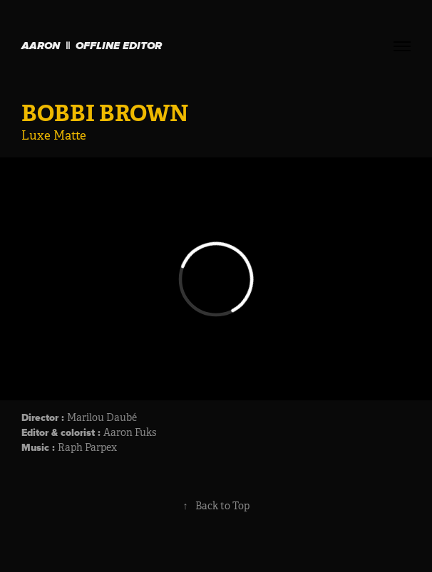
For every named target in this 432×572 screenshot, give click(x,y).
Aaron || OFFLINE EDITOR (91, 46)
